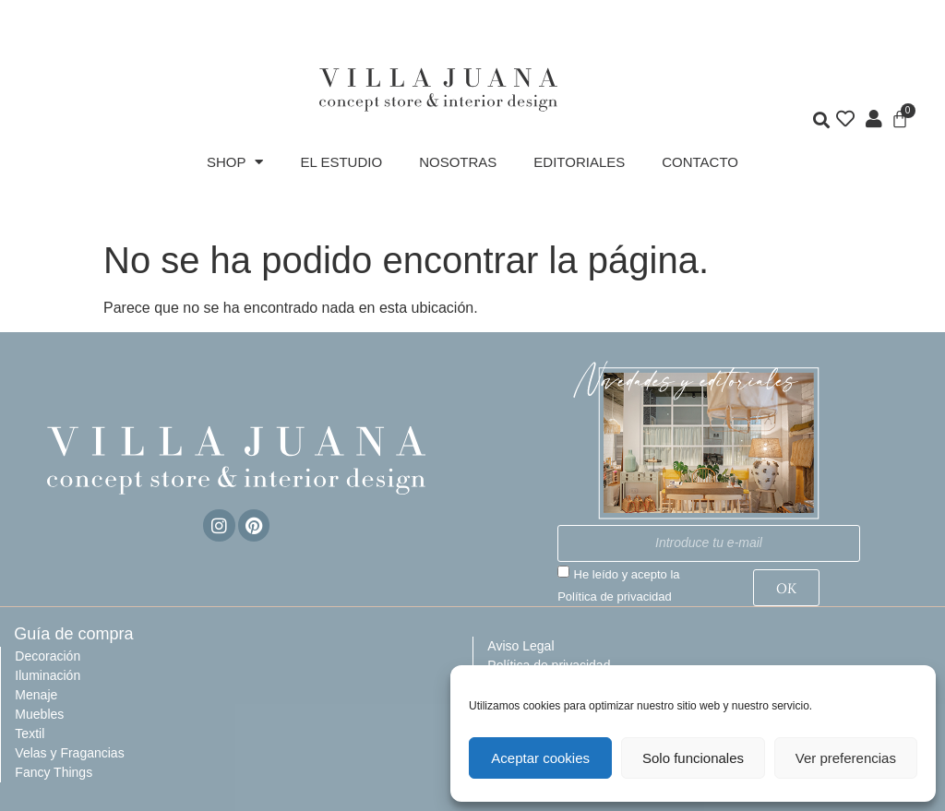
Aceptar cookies (540, 758)
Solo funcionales (693, 758)
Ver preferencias (845, 758)
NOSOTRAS (457, 162)
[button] (821, 121)
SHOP (235, 162)
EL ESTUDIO (341, 162)
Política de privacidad (614, 596)
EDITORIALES (579, 162)
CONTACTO (700, 162)
